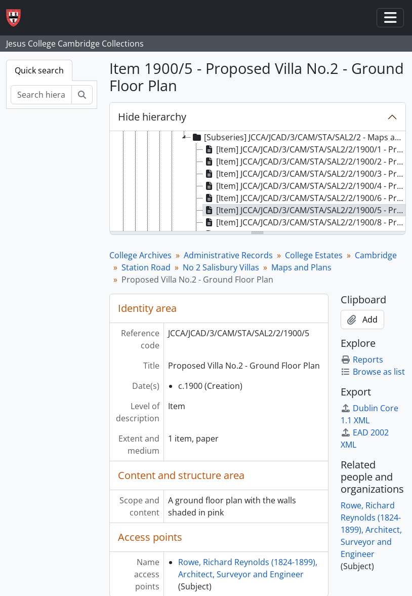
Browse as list (373, 371)
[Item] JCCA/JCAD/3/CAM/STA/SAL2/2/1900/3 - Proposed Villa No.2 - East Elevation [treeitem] (304, 174)
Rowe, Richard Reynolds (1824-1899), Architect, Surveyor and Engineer (371, 530)
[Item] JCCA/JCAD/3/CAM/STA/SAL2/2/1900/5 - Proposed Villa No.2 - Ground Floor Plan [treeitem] (304, 210)
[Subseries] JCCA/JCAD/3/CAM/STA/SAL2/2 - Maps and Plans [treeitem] (298, 137)
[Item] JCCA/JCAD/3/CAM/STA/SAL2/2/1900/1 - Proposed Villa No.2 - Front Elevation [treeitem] (304, 149)
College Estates (314, 255)
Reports (362, 359)
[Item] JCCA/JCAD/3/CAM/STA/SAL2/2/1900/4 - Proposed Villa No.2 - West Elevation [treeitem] (304, 186)
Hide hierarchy (152, 117)
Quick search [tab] (39, 70)
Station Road (146, 267)
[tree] (258, 181)
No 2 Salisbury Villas (221, 267)
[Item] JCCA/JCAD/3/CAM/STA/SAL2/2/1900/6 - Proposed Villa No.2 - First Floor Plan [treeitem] (304, 198)
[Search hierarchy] (41, 94)
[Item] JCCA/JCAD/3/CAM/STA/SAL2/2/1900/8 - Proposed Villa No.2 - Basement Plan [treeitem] (304, 222)
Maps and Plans (301, 267)
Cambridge (376, 255)
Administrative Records (228, 255)
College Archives (140, 255)
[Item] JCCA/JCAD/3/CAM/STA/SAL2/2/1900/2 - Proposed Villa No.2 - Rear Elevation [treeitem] (304, 161)
